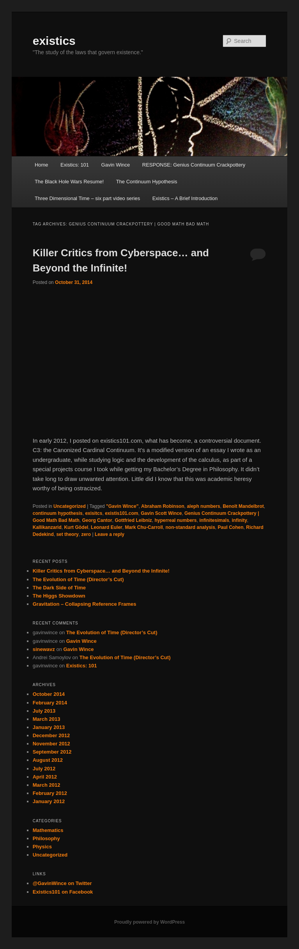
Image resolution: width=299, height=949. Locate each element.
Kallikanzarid (47, 527)
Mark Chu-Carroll (144, 527)
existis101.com (121, 513)
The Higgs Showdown (59, 596)
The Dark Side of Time (59, 588)
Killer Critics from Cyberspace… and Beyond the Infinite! (101, 571)
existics (54, 40)
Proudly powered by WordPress (149, 922)
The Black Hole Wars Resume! (69, 181)
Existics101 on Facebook (63, 892)
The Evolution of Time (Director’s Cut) (78, 579)
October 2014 (49, 694)
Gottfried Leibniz (133, 520)
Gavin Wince (115, 165)
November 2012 (51, 744)
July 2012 (44, 769)
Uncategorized (69, 506)
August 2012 (48, 760)
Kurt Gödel (76, 527)
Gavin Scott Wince (161, 513)
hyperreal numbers (175, 520)
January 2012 (49, 801)
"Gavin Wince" (122, 506)
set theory (67, 534)
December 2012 (51, 735)
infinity (239, 520)
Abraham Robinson (162, 506)
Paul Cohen (231, 527)
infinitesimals (214, 520)
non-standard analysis (190, 527)
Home (41, 165)
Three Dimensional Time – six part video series (87, 198)
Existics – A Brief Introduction (185, 198)
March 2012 (46, 785)
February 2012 (50, 793)
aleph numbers (203, 506)
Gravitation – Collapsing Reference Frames (84, 604)
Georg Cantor (97, 520)
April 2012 (45, 777)
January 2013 (49, 727)
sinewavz (44, 649)
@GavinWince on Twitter (62, 883)
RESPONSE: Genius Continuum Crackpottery (193, 165)
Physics (42, 847)
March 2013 (46, 719)
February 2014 (50, 703)
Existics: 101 (74, 165)
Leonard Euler (106, 527)
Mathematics (48, 830)
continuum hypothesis (58, 513)
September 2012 (52, 752)
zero (86, 534)
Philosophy (46, 838)
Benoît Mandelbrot (243, 506)
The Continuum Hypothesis (146, 181)
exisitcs (93, 513)
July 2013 (44, 711)
